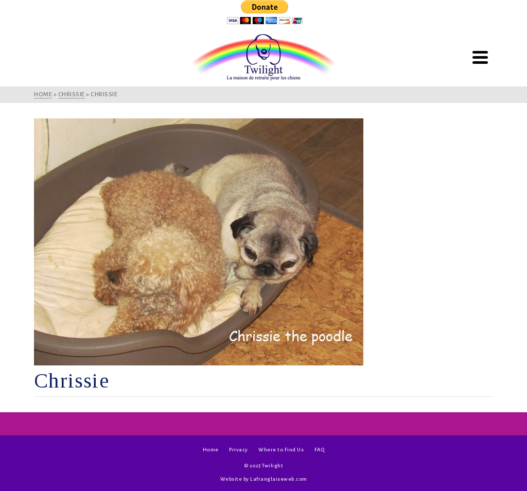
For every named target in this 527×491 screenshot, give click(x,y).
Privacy (238, 449)
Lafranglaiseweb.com (278, 479)
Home (211, 449)
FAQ (319, 449)
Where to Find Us (281, 449)
